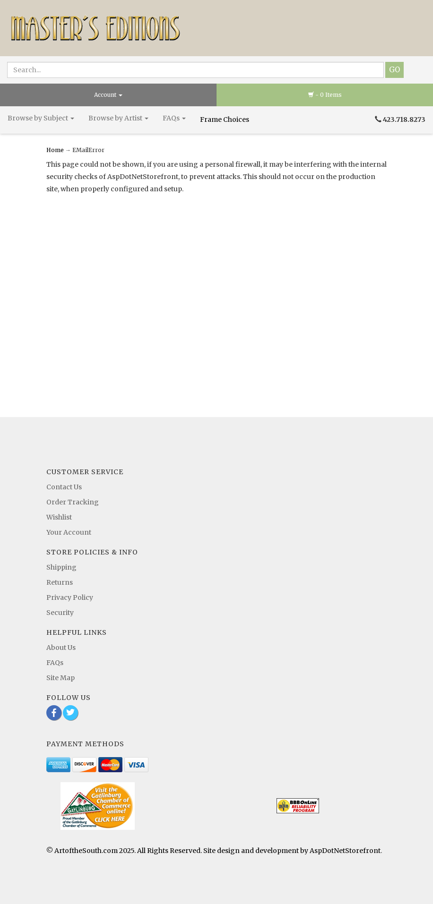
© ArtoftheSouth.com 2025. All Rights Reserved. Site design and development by (178, 850)
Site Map (60, 678)
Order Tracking (72, 502)
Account (108, 94)
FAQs (174, 118)
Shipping (61, 567)
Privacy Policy (69, 597)
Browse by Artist (118, 118)
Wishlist (59, 517)
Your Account (68, 532)
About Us (61, 647)
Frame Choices (225, 119)
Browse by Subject (41, 118)
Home (55, 150)
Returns (59, 582)
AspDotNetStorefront (345, 850)
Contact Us (64, 487)
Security (60, 612)
